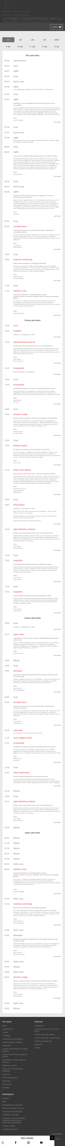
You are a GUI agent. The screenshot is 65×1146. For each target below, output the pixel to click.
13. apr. (57, 46)
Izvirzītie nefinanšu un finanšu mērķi (47, 1030)
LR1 (15, 21)
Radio (4, 1025)
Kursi (4, 1101)
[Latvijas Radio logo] (7, 27)
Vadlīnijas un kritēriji (10, 1114)
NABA (29, 21)
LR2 (18, 21)
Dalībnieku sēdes (9, 1065)
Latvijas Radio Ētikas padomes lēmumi (14, 1055)
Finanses (39, 1021)
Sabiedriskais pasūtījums (12, 1039)
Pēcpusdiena (18, 504)
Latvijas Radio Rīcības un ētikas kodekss (15, 1050)
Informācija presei (9, 1077)
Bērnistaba (12, 5)
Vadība (5, 1032)
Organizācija (7, 1029)
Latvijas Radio (8, 21)
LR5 (25, 21)
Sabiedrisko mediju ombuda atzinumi (14, 1061)
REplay (10, 3)
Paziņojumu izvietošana (12, 1111)
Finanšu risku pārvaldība (45, 1034)
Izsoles (37, 1047)
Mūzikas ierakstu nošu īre (13, 1108)
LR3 (22, 21)
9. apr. (8, 46)
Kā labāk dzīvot (20, 226)
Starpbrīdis (18, 560)
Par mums (6, 1021)
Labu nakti (17, 730)
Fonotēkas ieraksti (10, 1129)
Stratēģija (6, 1035)
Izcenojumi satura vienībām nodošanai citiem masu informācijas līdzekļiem (13, 1120)
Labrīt (15, 71)
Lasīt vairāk (57, 122)
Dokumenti (6, 1045)
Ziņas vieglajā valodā (22, 737)
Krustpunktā (18, 368)
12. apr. (45, 46)
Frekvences (7, 1084)
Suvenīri (5, 1098)
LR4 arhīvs (47, 21)
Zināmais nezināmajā (22, 259)
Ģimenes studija (20, 414)
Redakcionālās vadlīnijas (12, 1042)
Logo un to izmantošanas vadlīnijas (12, 1069)
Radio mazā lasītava (22, 470)
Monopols (17, 671)
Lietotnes (6, 1074)
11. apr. (32, 46)
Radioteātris (37, 21)
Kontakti (5, 1087)
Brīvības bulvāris (20, 445)
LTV (9, 8)
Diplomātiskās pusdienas (24, 342)
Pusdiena (17, 330)
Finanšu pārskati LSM (43, 1041)
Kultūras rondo (19, 290)
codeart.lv (60, 1134)
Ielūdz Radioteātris (21, 772)
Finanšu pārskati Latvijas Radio (47, 1038)
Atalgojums (39, 1025)
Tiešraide (18, 26)
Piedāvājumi (8, 1094)
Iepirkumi (38, 1044)
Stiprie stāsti (18, 634)
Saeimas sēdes (8, 1126)
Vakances (6, 1081)
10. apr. (20, 46)
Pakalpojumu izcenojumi (12, 1105)
